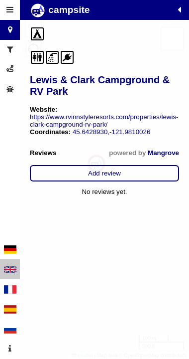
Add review (104, 173)
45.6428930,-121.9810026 (111, 132)
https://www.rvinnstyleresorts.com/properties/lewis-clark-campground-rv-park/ (104, 120)
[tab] (10, 10)
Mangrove (163, 153)
